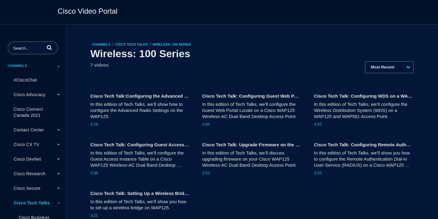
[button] (49, 47)
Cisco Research (29, 173)
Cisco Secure (27, 188)
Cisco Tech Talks (32, 202)
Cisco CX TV (26, 144)
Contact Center (29, 129)
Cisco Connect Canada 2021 (28, 112)
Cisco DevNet (27, 159)
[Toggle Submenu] (58, 66)
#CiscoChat (25, 80)
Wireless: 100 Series (171, 44)
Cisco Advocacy (29, 94)
